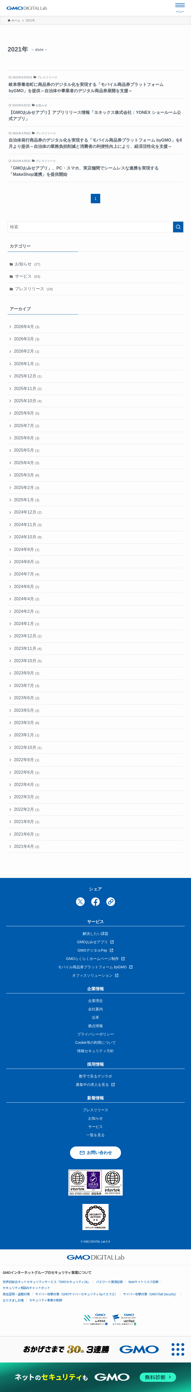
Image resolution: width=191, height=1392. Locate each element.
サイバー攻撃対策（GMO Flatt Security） (150, 1294)
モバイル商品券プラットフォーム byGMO (92, 967)
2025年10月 (28, 401)
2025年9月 (26, 413)
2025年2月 (26, 487)
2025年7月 (26, 425)
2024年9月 (26, 549)
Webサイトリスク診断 (143, 1281)
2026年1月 (26, 364)
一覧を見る (95, 1135)
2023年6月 (26, 698)
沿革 (95, 1017)
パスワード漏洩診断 (109, 1281)
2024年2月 (26, 611)
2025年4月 (26, 463)
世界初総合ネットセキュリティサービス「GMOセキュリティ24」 (46, 1281)
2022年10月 (28, 747)
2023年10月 (28, 661)
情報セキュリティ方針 (95, 1051)
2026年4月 (26, 326)
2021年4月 (26, 846)
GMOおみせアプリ (92, 942)
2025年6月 (26, 438)
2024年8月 (26, 562)
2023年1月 (26, 735)
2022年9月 (26, 760)
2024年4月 (26, 599)
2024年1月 (26, 623)
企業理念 (95, 1001)
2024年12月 (28, 512)
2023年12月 (28, 636)
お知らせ (27, 264)
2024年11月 (28, 524)
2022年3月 (26, 797)
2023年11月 (28, 648)
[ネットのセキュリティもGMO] (95, 1377)
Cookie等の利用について (95, 1042)
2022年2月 (26, 809)
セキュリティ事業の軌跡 (45, 1300)
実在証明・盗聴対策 (16, 1294)
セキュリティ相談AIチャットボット (26, 1287)
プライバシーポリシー (95, 1034)
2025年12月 (28, 376)
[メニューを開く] (180, 8)
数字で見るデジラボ (95, 1076)
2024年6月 (26, 586)
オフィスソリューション (92, 975)
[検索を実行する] (178, 227)
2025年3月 (26, 475)
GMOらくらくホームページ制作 (92, 959)
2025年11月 (28, 388)
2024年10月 (28, 537)
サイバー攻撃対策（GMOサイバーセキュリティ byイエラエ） (76, 1294)
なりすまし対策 (13, 1300)
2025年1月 (26, 500)
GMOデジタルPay (92, 950)
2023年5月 (26, 710)
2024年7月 (26, 574)
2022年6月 (26, 772)
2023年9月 (26, 673)
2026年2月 (26, 351)
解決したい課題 (95, 933)
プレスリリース (34, 289)
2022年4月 (26, 784)
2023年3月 (26, 722)
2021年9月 (26, 821)
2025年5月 (26, 450)
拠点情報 (95, 1026)
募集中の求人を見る (92, 1084)
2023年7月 (26, 685)
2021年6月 (26, 834)
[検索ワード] (95, 227)
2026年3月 (26, 339)
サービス (27, 276)
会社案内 (95, 1009)
